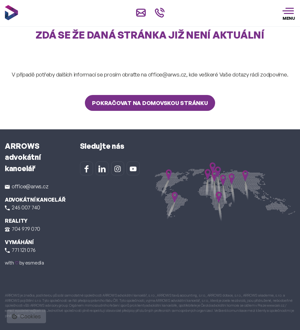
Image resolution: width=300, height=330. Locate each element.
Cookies (26, 316)
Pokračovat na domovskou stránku (150, 103)
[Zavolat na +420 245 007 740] (160, 12)
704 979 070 (22, 229)
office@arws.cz (26, 186)
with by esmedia (24, 263)
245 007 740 (22, 207)
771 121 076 (20, 250)
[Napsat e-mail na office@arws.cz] (141, 12)
